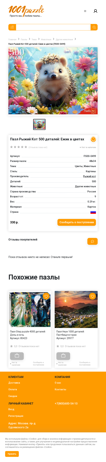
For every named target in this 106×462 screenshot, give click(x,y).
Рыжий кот (89, 176)
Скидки (12, 396)
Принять (12, 454)
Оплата (12, 389)
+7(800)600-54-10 (66, 403)
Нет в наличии (89, 147)
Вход (11, 409)
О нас (58, 382)
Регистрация (15, 416)
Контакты (60, 389)
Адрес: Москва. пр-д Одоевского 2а (22, 425)
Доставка (14, 382)
